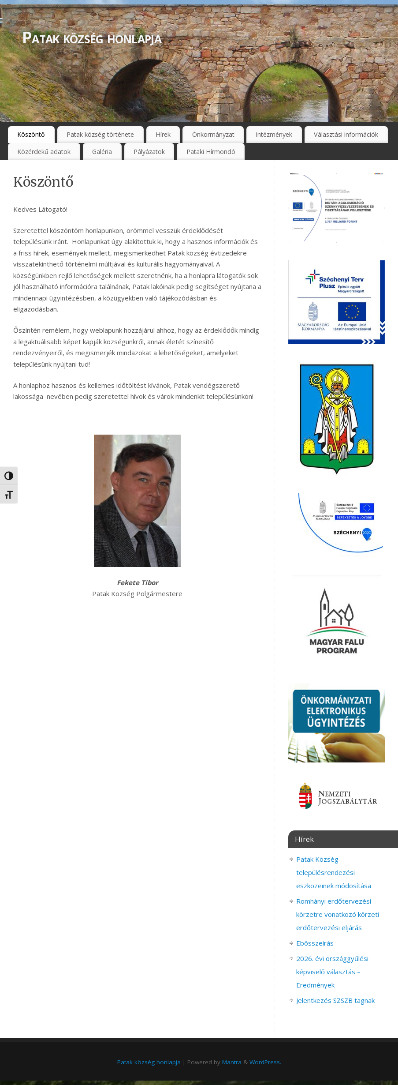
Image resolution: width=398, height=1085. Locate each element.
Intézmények (274, 134)
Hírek (163, 134)
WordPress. (265, 1062)
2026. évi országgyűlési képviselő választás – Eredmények (332, 971)
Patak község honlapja (91, 37)
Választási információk (346, 134)
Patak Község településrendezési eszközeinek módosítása (333, 872)
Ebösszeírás (315, 943)
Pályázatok (149, 151)
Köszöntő (31, 134)
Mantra (232, 1062)
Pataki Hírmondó (210, 151)
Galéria (102, 151)
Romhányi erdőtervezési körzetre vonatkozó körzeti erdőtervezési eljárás (337, 914)
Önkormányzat (213, 134)
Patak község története (100, 134)
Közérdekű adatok (44, 151)
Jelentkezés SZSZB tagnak (335, 1000)
